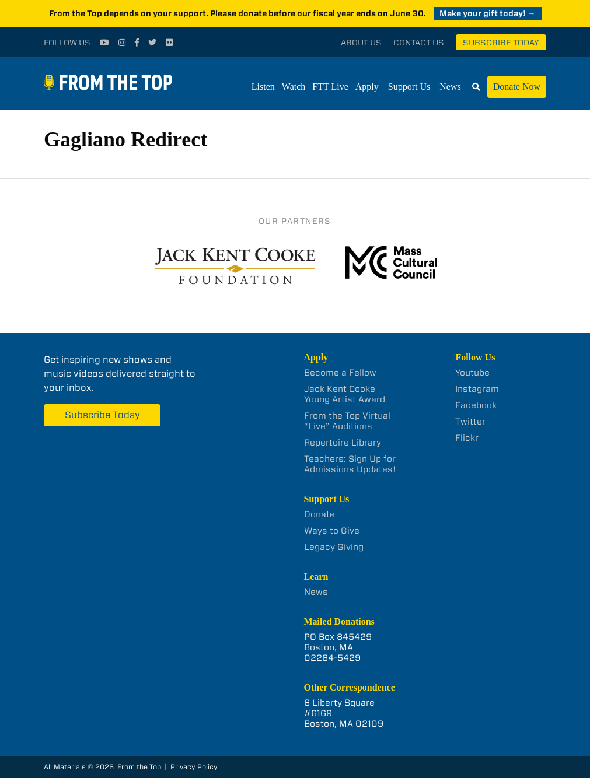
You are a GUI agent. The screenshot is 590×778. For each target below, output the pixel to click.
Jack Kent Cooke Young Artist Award (344, 394)
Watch (293, 87)
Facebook (476, 405)
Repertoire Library (342, 442)
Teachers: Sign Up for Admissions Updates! (350, 464)
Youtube (472, 372)
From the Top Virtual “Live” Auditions (347, 421)
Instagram (477, 389)
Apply (367, 87)
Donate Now (516, 87)
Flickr (467, 438)
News (449, 87)
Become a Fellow (340, 372)
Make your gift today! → (487, 13)
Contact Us (418, 42)
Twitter (470, 421)
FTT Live (330, 87)
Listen (263, 87)
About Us (361, 42)
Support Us (409, 87)
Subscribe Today (501, 42)
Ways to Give (331, 530)
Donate (319, 514)
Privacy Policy (194, 766)
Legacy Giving (334, 547)
